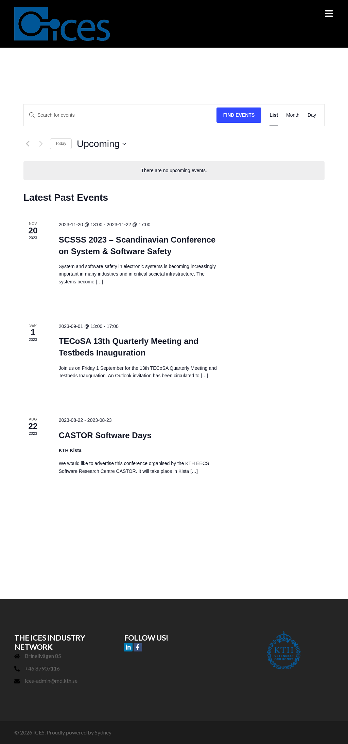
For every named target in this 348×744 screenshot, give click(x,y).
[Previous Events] (27, 144)
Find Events (239, 115)
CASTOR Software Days (105, 435)
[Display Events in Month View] (292, 115)
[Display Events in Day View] (312, 115)
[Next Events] (41, 144)
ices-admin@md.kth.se (51, 680)
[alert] (174, 170)
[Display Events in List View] (273, 115)
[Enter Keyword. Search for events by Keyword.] (120, 115)
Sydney (103, 732)
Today (60, 143)
